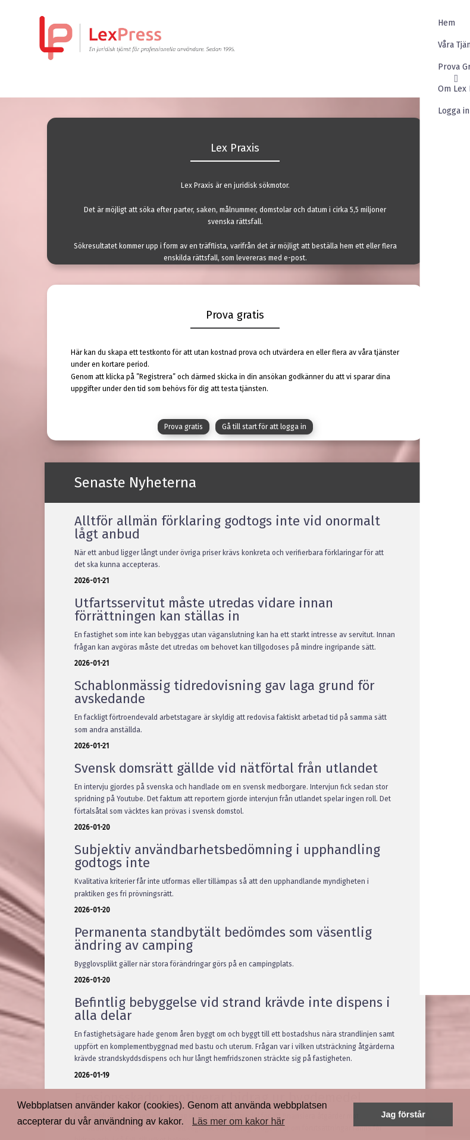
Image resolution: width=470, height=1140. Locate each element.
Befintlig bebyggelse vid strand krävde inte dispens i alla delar (232, 1009)
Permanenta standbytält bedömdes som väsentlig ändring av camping (223, 938)
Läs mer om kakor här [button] (238, 1121)
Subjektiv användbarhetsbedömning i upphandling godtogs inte (227, 856)
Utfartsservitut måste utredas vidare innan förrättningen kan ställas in (203, 609)
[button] (188, 1122)
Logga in (437, 111)
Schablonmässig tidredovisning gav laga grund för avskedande (224, 692)
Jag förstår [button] (403, 1114)
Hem (430, 23)
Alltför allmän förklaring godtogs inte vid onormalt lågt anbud (227, 527)
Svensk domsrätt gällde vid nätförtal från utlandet (226, 768)
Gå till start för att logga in (264, 427)
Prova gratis (183, 427)
